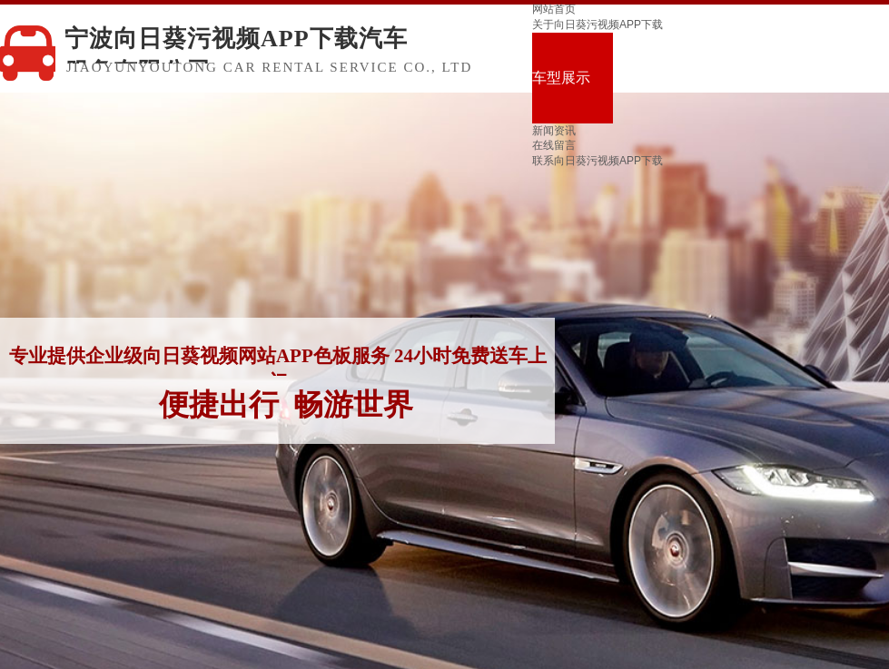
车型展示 (561, 77)
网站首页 (554, 9)
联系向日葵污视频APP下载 (597, 160)
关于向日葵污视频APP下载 (597, 24)
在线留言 (554, 145)
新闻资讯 (554, 130)
